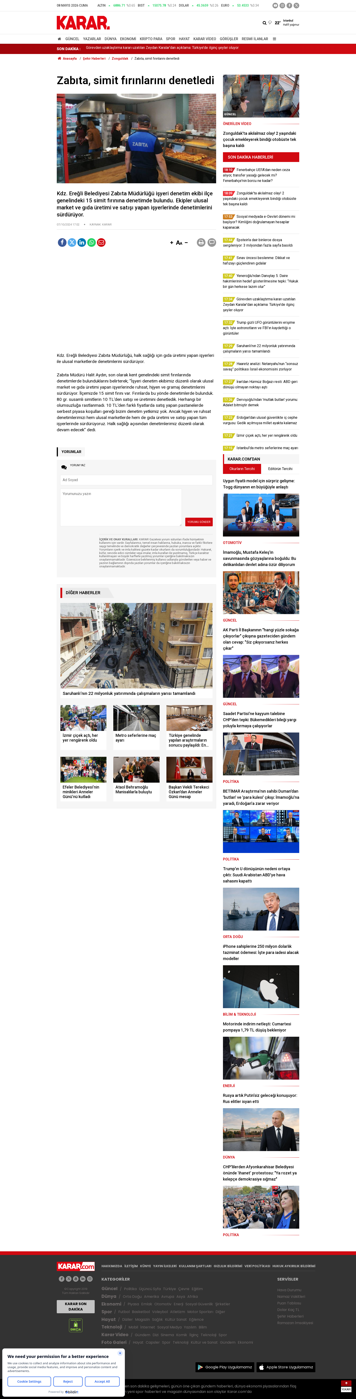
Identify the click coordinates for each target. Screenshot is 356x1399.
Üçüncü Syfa (150, 1288)
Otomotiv (162, 1304)
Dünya (110, 39)
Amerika (151, 1296)
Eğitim (197, 1288)
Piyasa (133, 1304)
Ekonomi (128, 39)
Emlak (146, 1304)
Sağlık (157, 1319)
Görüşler (229, 39)
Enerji (178, 1304)
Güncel (72, 39)
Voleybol (160, 1311)
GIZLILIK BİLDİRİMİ (228, 1266)
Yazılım (190, 1327)
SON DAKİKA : (69, 49)
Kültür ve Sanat (204, 1342)
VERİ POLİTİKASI (257, 1266)
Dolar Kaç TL (288, 1309)
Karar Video (204, 39)
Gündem (142, 1335)
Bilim (203, 1327)
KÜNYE (145, 1266)
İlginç (193, 1335)
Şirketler (222, 1304)
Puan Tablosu (289, 1303)
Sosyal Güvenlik (199, 1304)
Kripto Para (151, 39)
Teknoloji (111, 1327)
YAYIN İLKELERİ (165, 1266)
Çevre (183, 1288)
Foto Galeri (113, 1342)
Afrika (192, 1296)
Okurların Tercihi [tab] (242, 469)
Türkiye (169, 1288)
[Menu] (273, 39)
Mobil (133, 1327)
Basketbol (141, 1311)
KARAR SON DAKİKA (76, 1306)
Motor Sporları (200, 1311)
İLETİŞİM (131, 1266)
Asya (180, 1296)
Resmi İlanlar (255, 39)
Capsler (153, 1342)
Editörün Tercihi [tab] (280, 469)
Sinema (167, 1335)
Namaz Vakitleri (291, 1296)
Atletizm (177, 1311)
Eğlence (196, 1319)
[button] (171, 243)
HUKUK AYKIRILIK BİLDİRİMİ (293, 1266)
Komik (181, 1335)
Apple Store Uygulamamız (290, 1367)
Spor (170, 39)
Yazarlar (92, 39)
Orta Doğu (132, 1296)
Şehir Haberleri (290, 1316)
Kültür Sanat (176, 1319)
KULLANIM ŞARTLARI (195, 1266)
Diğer (220, 1311)
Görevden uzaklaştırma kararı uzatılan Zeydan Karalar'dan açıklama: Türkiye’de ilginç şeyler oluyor (162, 49)
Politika (130, 1288)
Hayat (184, 39)
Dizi (155, 1335)
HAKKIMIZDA (111, 1266)
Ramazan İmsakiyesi (295, 1322)
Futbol (124, 1311)
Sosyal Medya (169, 1327)
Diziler (127, 1319)
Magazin (142, 1319)
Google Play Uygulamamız (228, 1367)
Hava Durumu (289, 1290)
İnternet (147, 1327)
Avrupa (167, 1296)
